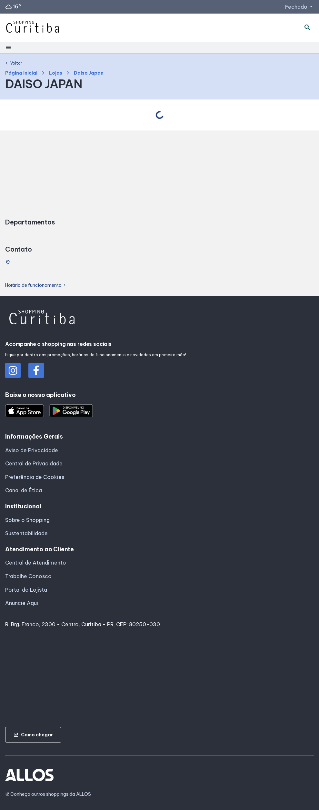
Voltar (13, 63)
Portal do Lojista (26, 590)
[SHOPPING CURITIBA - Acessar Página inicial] (32, 27)
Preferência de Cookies (34, 477)
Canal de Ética (23, 490)
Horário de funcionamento (36, 285)
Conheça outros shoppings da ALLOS (48, 794)
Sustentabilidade (26, 533)
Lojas (55, 73)
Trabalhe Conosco (28, 576)
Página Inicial (21, 73)
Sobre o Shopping (27, 520)
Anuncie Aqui (21, 603)
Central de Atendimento (35, 562)
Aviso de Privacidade (31, 450)
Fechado (299, 7)
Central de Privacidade (34, 463)
